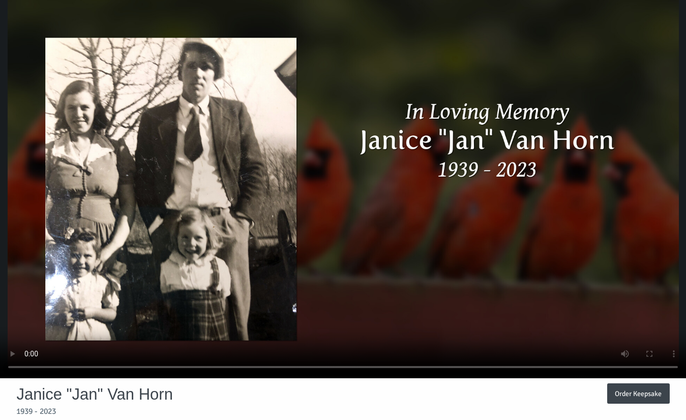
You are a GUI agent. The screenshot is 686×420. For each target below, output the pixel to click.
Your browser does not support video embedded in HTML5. (343, 189)
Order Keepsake (638, 393)
